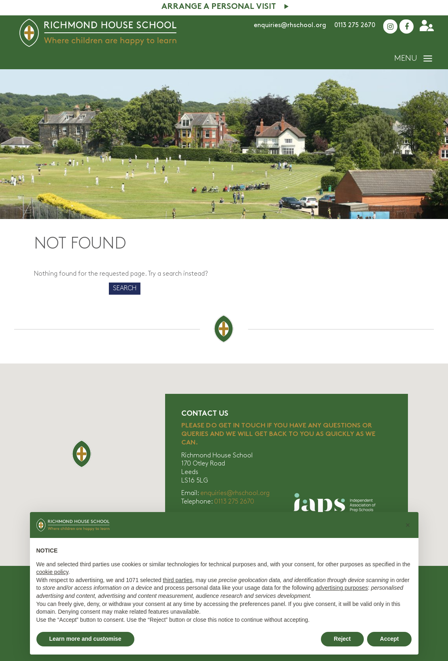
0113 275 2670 (354, 25)
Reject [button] (342, 638)
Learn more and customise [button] (85, 638)
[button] (407, 525)
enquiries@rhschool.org (290, 25)
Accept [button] (389, 638)
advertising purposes (342, 587)
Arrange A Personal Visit (218, 7)
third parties (177, 580)
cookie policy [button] (52, 572)
